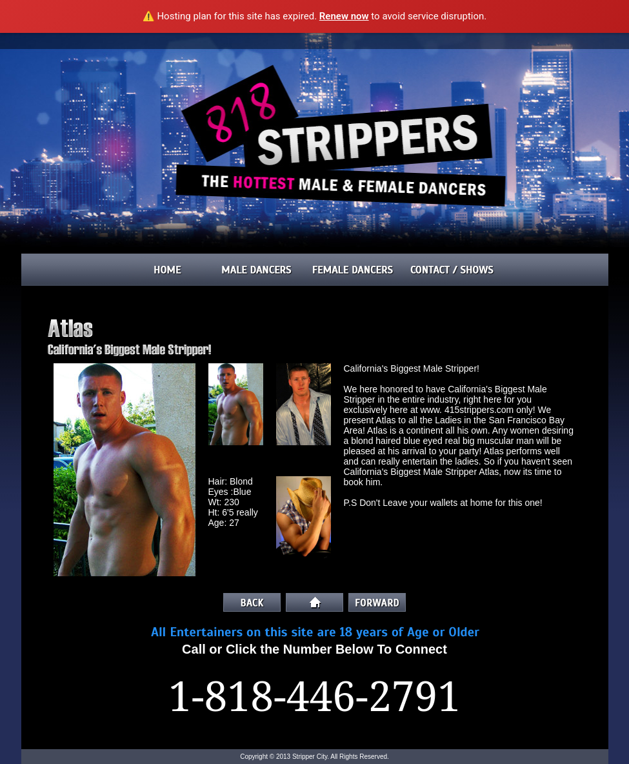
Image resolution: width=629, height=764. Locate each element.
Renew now (344, 16)
